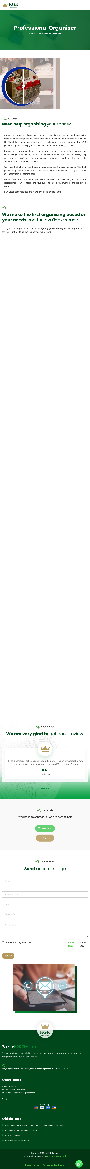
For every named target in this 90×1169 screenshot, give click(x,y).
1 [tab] (43, 788)
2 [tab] (46, 788)
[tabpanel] (45, 761)
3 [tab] (48, 788)
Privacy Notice (72, 944)
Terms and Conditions (54, 1165)
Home (32, 34)
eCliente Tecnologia (57, 1156)
